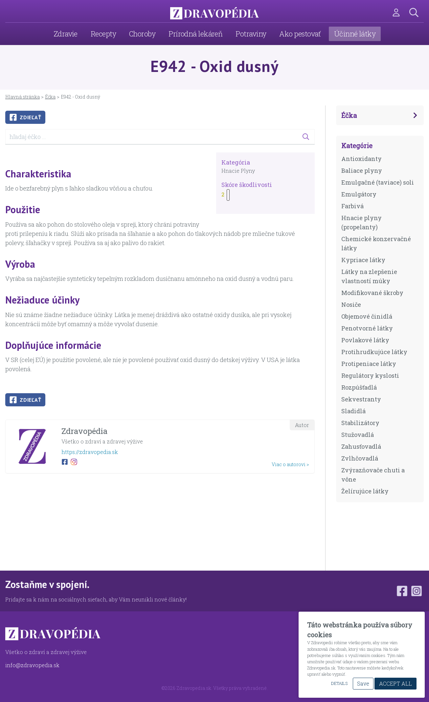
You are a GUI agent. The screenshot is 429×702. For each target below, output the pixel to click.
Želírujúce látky (365, 491)
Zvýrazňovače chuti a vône (373, 474)
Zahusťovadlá (361, 446)
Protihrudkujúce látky (374, 352)
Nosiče (351, 304)
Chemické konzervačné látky (376, 243)
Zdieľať (25, 117)
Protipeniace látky (368, 364)
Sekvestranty (361, 399)
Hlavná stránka (22, 97)
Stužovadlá (357, 435)
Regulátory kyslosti (370, 375)
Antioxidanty (361, 159)
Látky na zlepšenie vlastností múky (369, 276)
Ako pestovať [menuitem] (300, 33)
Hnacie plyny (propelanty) (361, 222)
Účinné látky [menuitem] (354, 33)
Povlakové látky (365, 340)
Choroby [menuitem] (142, 33)
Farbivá (352, 206)
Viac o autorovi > (290, 464)
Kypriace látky (363, 260)
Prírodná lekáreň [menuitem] (195, 33)
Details (339, 683)
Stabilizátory (360, 423)
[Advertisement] (160, 525)
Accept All (395, 683)
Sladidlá (353, 411)
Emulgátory (358, 194)
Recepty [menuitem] (103, 33)
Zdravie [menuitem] (66, 33)
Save (363, 683)
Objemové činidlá (366, 316)
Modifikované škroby (372, 293)
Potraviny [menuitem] (251, 33)
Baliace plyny (361, 170)
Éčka (50, 97)
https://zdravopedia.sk (89, 451)
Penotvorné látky (367, 328)
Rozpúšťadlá (359, 387)
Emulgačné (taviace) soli (377, 182)
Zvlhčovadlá (359, 458)
